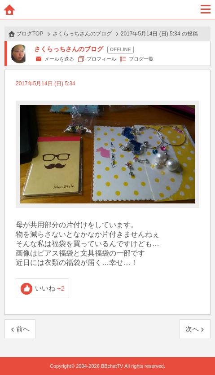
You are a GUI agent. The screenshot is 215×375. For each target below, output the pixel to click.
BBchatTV (107, 9)
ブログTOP (29, 34)
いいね (50, 288)
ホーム (9, 9)
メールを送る (59, 59)
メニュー (205, 9)
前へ (23, 329)
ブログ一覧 (141, 59)
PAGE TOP (199, 351)
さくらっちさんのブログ (82, 34)
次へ (192, 329)
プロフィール (101, 59)
